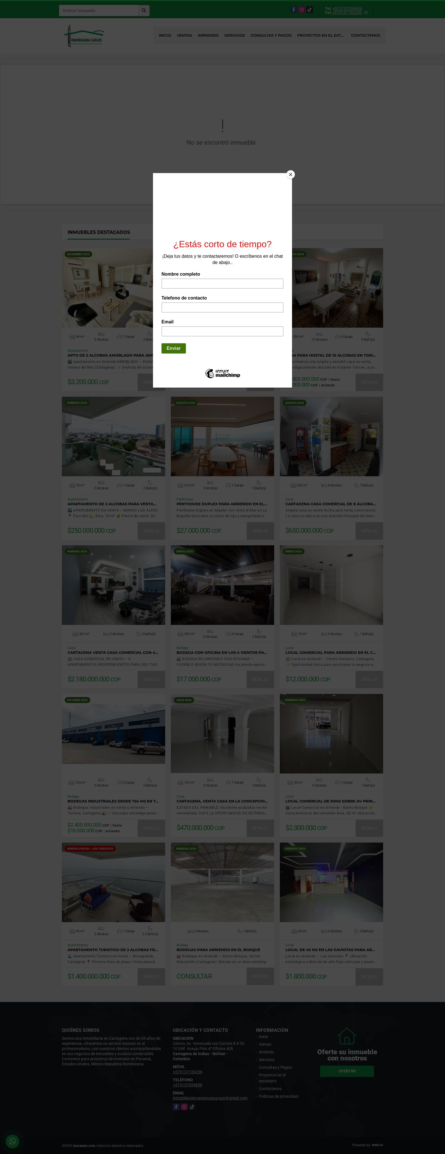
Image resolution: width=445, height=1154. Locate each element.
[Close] (290, 174)
